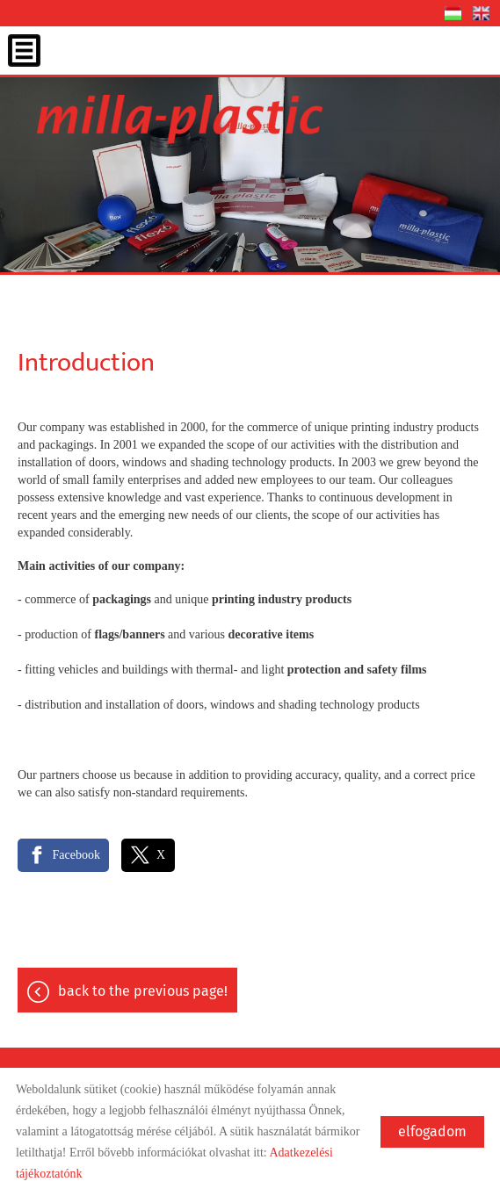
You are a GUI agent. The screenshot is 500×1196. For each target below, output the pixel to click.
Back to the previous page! (143, 991)
